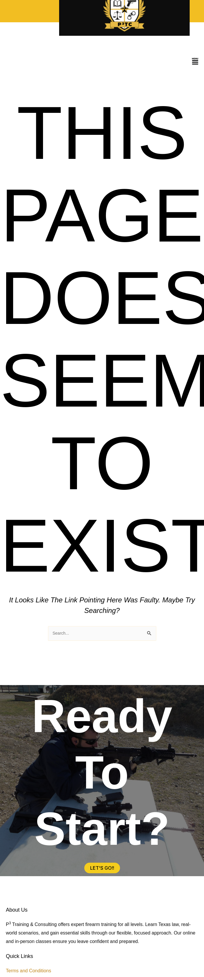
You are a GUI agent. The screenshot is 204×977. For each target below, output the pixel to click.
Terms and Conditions (28, 970)
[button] (195, 61)
